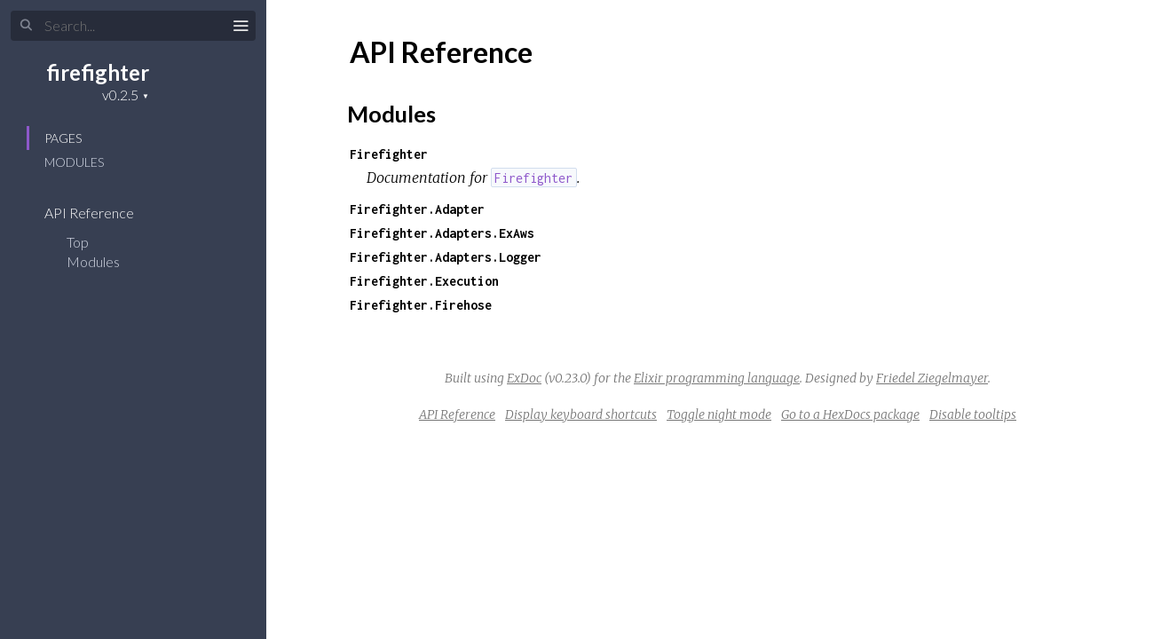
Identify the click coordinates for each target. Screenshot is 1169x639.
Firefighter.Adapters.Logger (445, 256)
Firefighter (389, 154)
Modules (74, 162)
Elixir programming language (717, 378)
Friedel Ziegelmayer (932, 378)
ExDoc (524, 378)
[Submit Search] (26, 26)
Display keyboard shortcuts (581, 414)
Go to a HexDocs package (850, 414)
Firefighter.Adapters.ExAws (442, 233)
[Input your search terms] (133, 26)
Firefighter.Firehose (421, 304)
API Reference (100, 212)
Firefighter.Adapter (417, 209)
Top (78, 241)
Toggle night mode (719, 414)
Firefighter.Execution (424, 280)
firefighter (97, 72)
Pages (63, 138)
